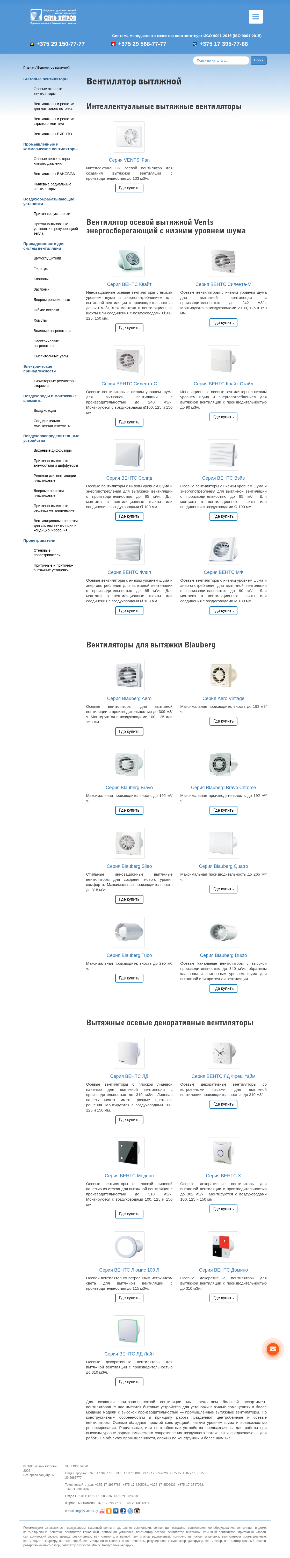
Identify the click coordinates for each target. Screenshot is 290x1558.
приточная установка (117, 1532)
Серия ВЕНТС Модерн (129, 1175)
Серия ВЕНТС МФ (223, 572)
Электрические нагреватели (46, 343)
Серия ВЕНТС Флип (129, 572)
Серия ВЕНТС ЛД (129, 1076)
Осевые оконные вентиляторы (48, 91)
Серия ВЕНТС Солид (129, 478)
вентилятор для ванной (112, 1536)
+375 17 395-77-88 (220, 44)
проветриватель (133, 1541)
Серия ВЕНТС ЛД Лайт (129, 1354)
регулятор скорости (76, 1545)
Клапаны (41, 279)
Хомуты (40, 320)
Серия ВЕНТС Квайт (129, 284)
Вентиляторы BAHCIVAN (54, 174)
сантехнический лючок (40, 1536)
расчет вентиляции (136, 1528)
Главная (28, 67)
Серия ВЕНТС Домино (223, 1270)
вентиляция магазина (169, 1528)
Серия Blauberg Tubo (129, 955)
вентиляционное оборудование (211, 1528)
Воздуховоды (45, 410)
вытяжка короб (70, 1541)
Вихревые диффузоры (53, 450)
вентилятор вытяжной (184, 1532)
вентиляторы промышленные (244, 1536)
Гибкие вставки (46, 310)
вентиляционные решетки (42, 1532)
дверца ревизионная (75, 1536)
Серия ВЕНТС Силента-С (129, 383)
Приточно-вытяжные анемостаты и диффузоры (56, 463)
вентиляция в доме (251, 1528)
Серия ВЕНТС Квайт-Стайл (223, 383)
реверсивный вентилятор (41, 1545)
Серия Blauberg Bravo (129, 787)
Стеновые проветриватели (47, 552)
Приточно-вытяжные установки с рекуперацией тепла (56, 228)
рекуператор (177, 1541)
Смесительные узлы (51, 356)
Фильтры (41, 268)
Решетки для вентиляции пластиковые (55, 478)
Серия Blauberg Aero (129, 698)
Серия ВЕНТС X (223, 1175)
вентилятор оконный (239, 1541)
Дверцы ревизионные (52, 300)
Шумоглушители (47, 258)
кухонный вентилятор (104, 1528)
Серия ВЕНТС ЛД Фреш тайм (223, 1076)
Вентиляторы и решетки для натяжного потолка (54, 106)
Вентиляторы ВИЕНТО (53, 134)
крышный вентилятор (219, 1532)
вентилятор (213, 1541)
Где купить (129, 188)
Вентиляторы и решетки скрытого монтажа (54, 121)
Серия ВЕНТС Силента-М (223, 284)
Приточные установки (52, 214)
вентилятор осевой (150, 1532)
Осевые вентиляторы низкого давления (52, 161)
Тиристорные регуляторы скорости (55, 383)
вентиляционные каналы (101, 1541)
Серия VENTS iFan (129, 160)
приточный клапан (252, 1532)
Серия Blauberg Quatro (223, 866)
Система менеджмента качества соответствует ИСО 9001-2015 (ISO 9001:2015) (187, 35)
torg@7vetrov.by (86, 1511)
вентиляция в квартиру (40, 1541)
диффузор (195, 1541)
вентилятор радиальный (151, 1536)
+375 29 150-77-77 (57, 44)
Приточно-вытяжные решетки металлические (54, 508)
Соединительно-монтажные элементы (52, 423)
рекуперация (156, 1541)
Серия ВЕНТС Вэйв (223, 478)
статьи (261, 1541)
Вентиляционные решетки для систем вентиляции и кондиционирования (56, 525)
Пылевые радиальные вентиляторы (52, 186)
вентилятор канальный (82, 1532)
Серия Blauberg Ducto (223, 955)
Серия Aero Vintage (223, 698)
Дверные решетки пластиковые (49, 493)
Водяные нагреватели (52, 331)
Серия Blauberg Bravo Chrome (223, 787)
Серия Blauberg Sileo (129, 866)
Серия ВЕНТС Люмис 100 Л (129, 1270)
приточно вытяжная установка (196, 1536)
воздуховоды (76, 1528)
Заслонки (41, 289)
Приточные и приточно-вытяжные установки (53, 567)
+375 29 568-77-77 (138, 44)
